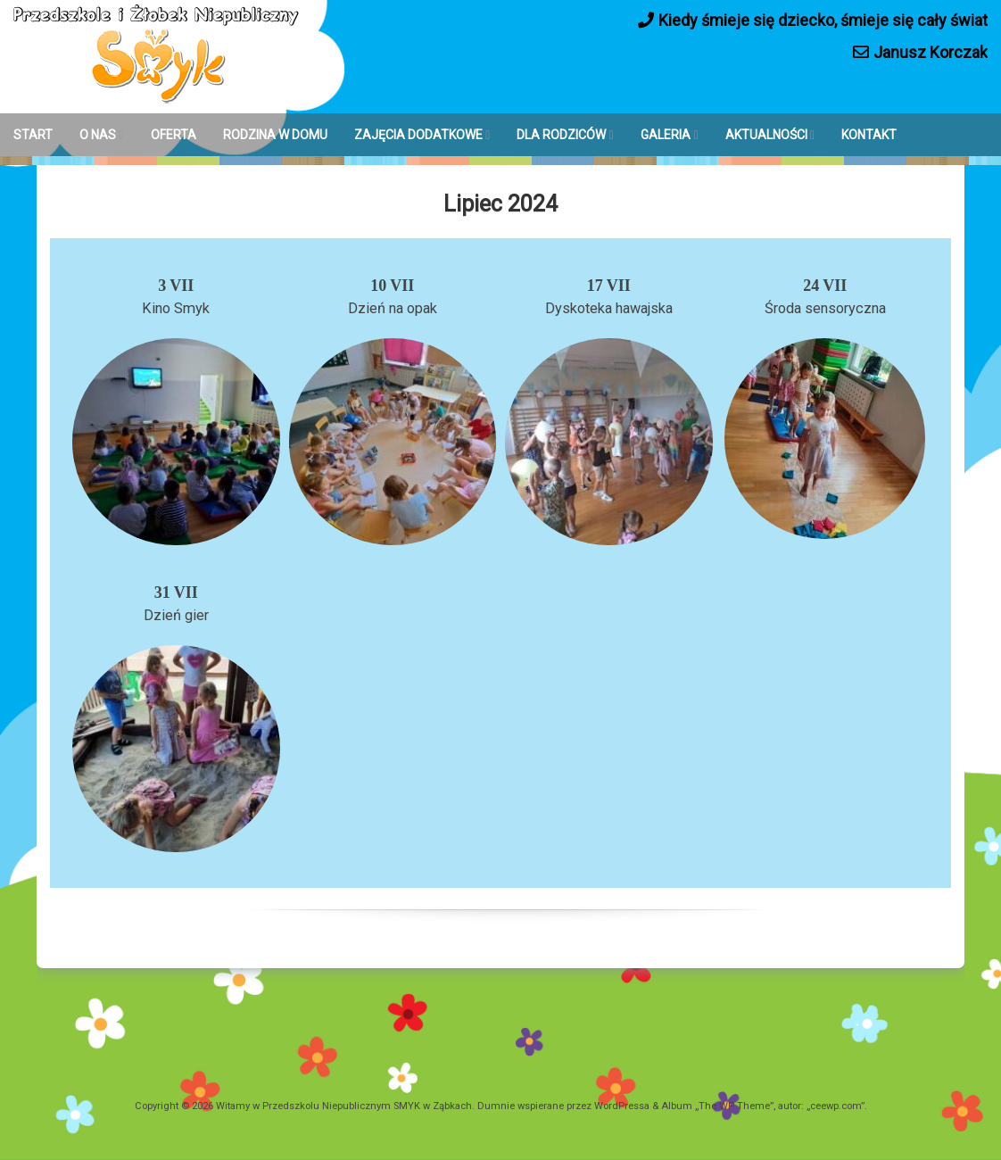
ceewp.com (835, 1106)
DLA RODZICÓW (561, 135)
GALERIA (666, 135)
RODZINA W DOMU (275, 135)
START (33, 135)
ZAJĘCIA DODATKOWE (418, 135)
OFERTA (173, 135)
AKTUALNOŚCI (766, 135)
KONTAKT (869, 135)
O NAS (97, 135)
